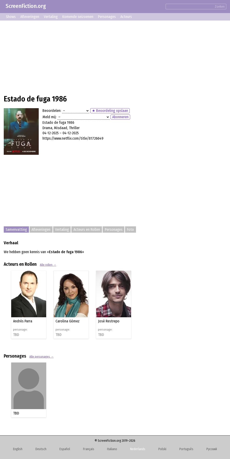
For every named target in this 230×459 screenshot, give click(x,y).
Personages (107, 16)
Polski (162, 449)
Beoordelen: (51, 110)
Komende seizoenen (77, 16)
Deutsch (40, 449)
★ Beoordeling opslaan (110, 110)
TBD (16, 335)
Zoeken (220, 7)
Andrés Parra (22, 321)
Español (64, 449)
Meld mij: (49, 117)
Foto (130, 229)
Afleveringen (29, 16)
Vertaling (51, 16)
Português (186, 449)
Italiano (112, 449)
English (17, 449)
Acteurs (126, 16)
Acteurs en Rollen (86, 229)
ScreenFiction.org (26, 6)
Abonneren (120, 117)
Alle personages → (41, 356)
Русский (211, 449)
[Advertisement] (115, 57)
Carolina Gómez (68, 321)
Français (88, 449)
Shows (11, 16)
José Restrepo (108, 321)
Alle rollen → (48, 264)
